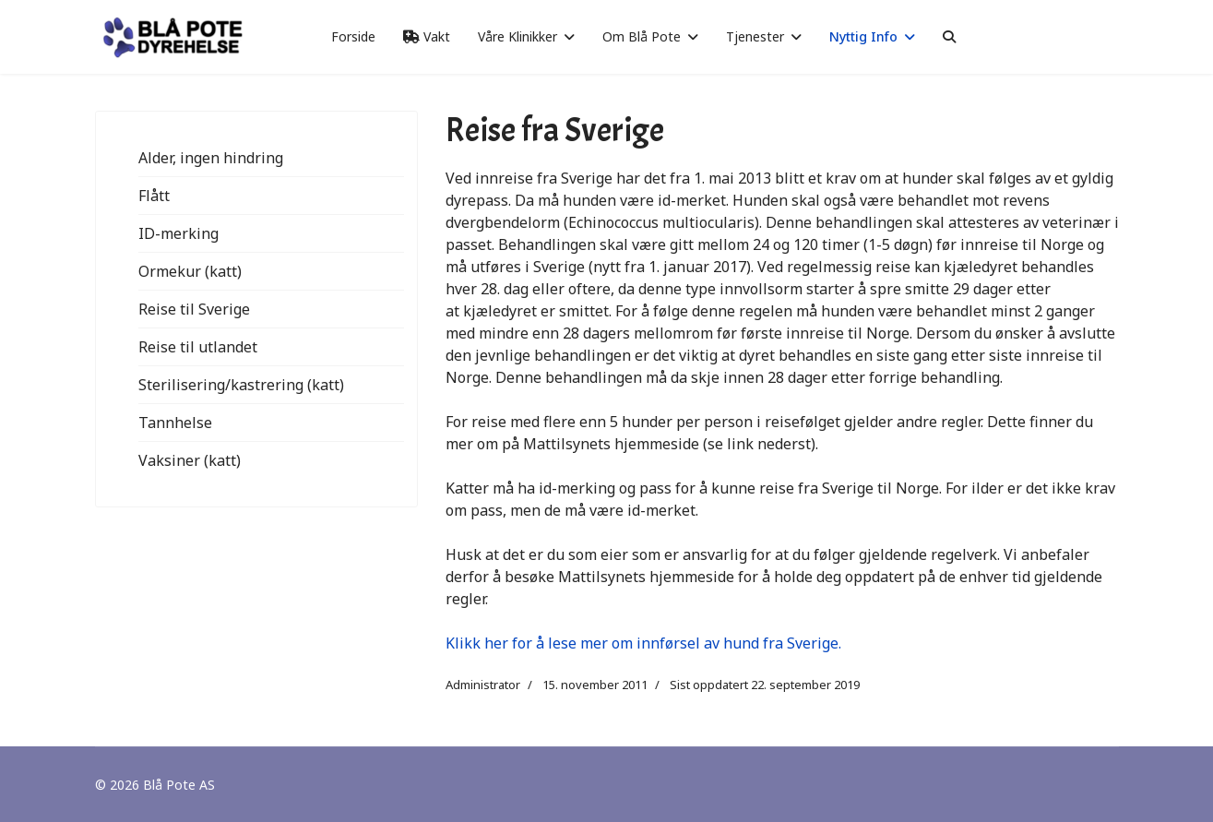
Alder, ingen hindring (210, 158)
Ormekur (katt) (190, 271)
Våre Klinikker (517, 36)
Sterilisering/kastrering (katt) (241, 385)
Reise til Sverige (194, 309)
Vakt (426, 36)
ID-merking (178, 233)
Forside (353, 36)
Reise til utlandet (197, 347)
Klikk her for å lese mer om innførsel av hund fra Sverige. (643, 643)
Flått (154, 195)
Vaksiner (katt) (189, 460)
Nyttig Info (863, 36)
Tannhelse (175, 422)
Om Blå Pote (641, 36)
